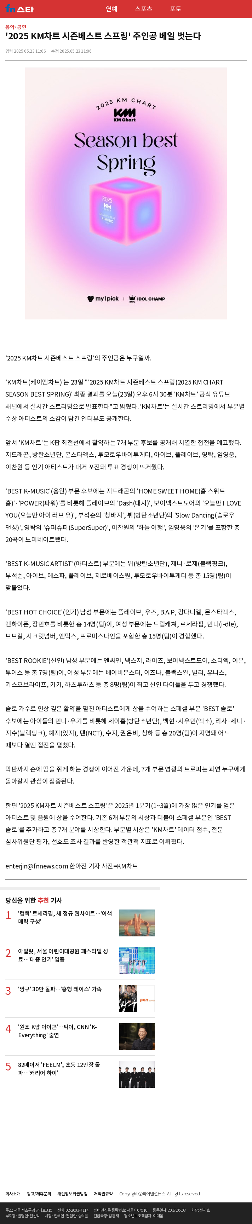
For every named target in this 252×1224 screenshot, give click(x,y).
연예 (112, 9)
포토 (176, 9)
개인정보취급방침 (72, 1193)
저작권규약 (103, 1193)
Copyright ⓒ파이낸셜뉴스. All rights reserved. (160, 1193)
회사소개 (13, 1193)
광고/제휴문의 (39, 1193)
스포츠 (144, 9)
